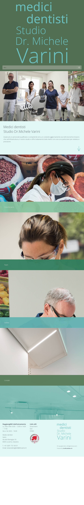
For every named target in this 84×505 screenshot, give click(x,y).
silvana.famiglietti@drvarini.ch (17, 448)
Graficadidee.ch (67, 448)
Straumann (33, 426)
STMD (32, 431)
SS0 (31, 429)
